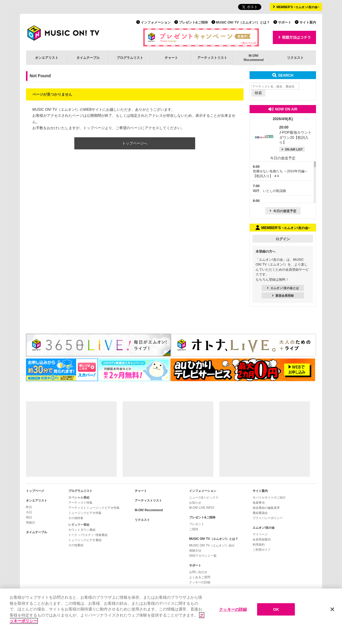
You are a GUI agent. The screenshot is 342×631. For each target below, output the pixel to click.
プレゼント (196, 524)
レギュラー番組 (78, 524)
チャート (171, 57)
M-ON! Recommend (149, 510)
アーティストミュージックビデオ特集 (94, 507)
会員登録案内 (262, 539)
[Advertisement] (71, 439)
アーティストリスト (212, 57)
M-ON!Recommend (253, 57)
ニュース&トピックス (203, 497)
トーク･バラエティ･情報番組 (88, 535)
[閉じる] (332, 611)
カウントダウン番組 (81, 529)
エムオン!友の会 (264, 527)
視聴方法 (195, 550)
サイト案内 (307, 22)
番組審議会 (260, 513)
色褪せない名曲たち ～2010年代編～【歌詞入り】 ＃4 (280, 171)
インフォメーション (156, 22)
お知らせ (195, 502)
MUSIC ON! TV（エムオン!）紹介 (212, 545)
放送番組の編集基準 (266, 507)
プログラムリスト (130, 57)
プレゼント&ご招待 (193, 22)
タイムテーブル (88, 57)
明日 (29, 517)
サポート (284, 22)
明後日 (30, 522)
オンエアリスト (46, 57)
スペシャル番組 (78, 497)
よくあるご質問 (199, 577)
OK (276, 612)
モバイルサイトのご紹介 (269, 497)
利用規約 (259, 544)
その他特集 (75, 518)
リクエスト (295, 57)
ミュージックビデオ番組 (85, 540)
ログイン (283, 239)
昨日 (29, 507)
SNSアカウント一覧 (203, 555)
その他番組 (75, 545)
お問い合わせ (198, 572)
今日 (29, 512)
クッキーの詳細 (199, 582)
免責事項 (259, 502)
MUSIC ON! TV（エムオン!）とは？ (243, 22)
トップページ (35, 490)
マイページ (260, 534)
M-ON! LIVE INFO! (201, 507)
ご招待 (193, 529)
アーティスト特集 (80, 502)
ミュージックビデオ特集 (85, 513)
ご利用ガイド (262, 549)
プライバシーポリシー (268, 518)
